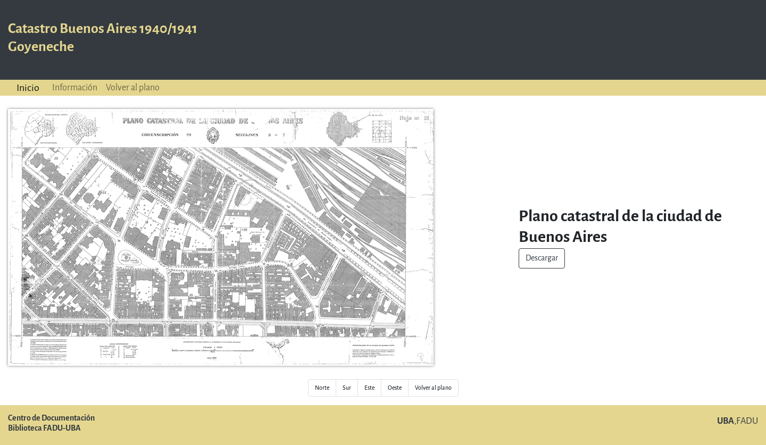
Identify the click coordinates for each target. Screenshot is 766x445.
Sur (347, 388)
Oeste (395, 388)
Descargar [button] (542, 258)
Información (74, 87)
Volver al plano (133, 87)
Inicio (27, 87)
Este (369, 388)
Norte (322, 388)
